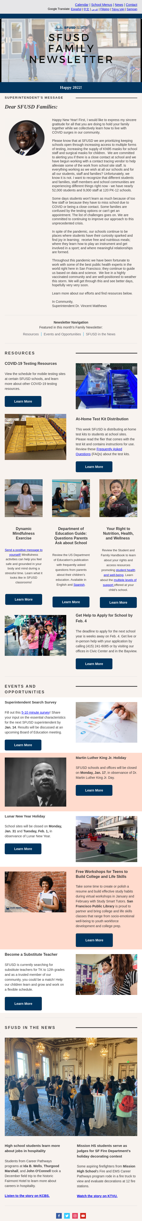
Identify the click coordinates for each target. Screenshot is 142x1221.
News (119, 5)
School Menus (101, 5)
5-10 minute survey (36, 712)
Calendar (82, 5)
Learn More (23, 401)
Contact (131, 5)
